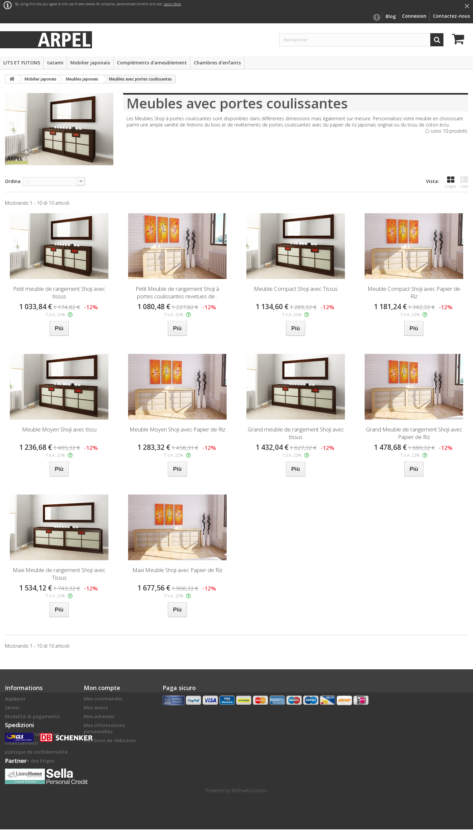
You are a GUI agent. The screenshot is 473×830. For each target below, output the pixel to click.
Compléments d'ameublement (152, 62)
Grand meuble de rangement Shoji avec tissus (296, 433)
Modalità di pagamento (32, 716)
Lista (464, 182)
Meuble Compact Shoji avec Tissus (296, 288)
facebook (376, 17)
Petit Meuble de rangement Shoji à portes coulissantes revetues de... (177, 292)
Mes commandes (103, 699)
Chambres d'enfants (217, 62)
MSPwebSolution (249, 791)
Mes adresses (99, 716)
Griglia (450, 182)
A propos (15, 699)
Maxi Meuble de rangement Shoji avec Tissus (59, 573)
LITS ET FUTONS (21, 62)
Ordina (13, 181)
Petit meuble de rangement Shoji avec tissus (59, 292)
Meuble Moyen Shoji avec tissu (59, 429)
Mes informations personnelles (104, 728)
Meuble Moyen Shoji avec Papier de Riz (177, 429)
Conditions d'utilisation (32, 734)
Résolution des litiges (29, 761)
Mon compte (102, 688)
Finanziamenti (21, 743)
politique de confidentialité (36, 752)
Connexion (414, 16)
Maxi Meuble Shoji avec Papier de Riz (177, 570)
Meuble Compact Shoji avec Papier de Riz (414, 292)
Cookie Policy (20, 770)
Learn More (172, 4)
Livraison (15, 725)
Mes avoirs (96, 707)
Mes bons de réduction (110, 740)
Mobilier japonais (90, 62)
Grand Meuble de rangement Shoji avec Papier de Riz (414, 433)
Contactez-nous (451, 16)
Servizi (12, 707)
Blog (391, 16)
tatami (55, 62)
